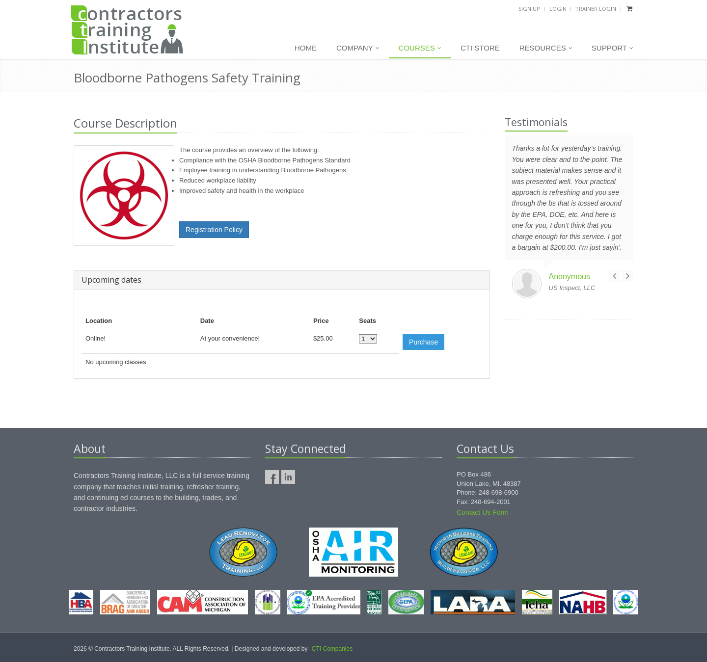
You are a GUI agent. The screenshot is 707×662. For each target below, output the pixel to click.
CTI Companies (332, 648)
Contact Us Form (483, 512)
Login (558, 8)
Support (612, 48)
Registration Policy (214, 230)
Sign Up (529, 8)
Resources (545, 48)
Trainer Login (595, 8)
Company (358, 48)
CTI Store (480, 48)
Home (306, 48)
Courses (420, 48)
